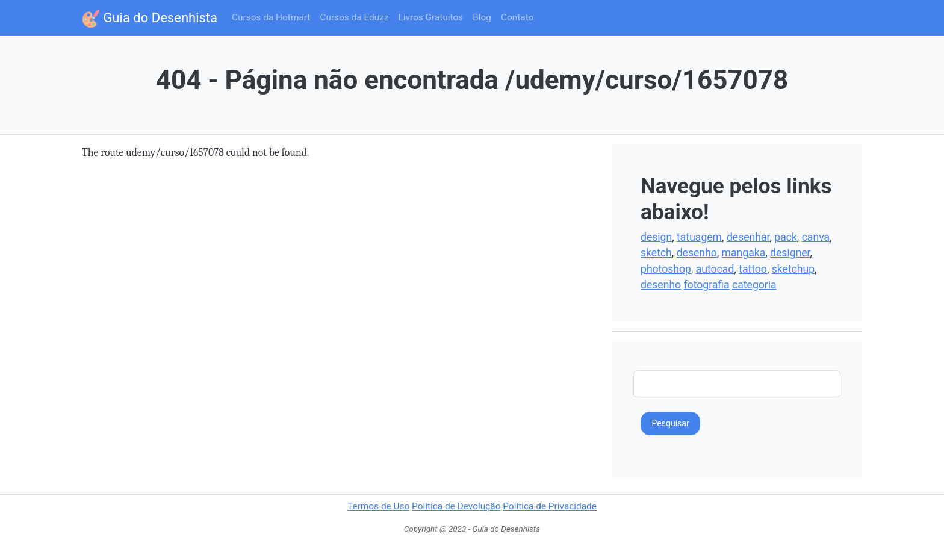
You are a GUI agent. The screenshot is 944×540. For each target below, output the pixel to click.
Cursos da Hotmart (271, 17)
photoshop (666, 269)
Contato (517, 17)
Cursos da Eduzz (354, 17)
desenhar (748, 237)
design (656, 237)
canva (816, 237)
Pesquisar (670, 423)
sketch (656, 253)
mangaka (744, 253)
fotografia (706, 285)
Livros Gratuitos (430, 17)
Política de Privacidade (550, 506)
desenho (697, 253)
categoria (754, 285)
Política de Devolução (456, 506)
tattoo (753, 269)
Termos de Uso (378, 506)
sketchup (793, 269)
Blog (482, 17)
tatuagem (699, 237)
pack (785, 237)
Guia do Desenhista (149, 19)
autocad (715, 269)
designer (790, 253)
